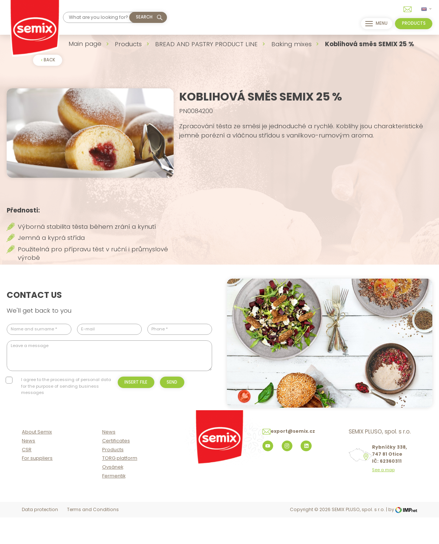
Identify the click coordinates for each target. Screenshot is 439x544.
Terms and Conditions (93, 537)
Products (128, 44)
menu (374, 23)
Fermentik (113, 503)
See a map (383, 497)
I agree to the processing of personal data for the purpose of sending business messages (66, 405)
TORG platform (119, 485)
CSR (26, 476)
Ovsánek (112, 494)
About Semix (37, 459)
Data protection (40, 537)
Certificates (116, 468)
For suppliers (37, 485)
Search (144, 17)
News (28, 468)
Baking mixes (291, 44)
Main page (84, 43)
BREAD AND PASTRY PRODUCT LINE (206, 44)
